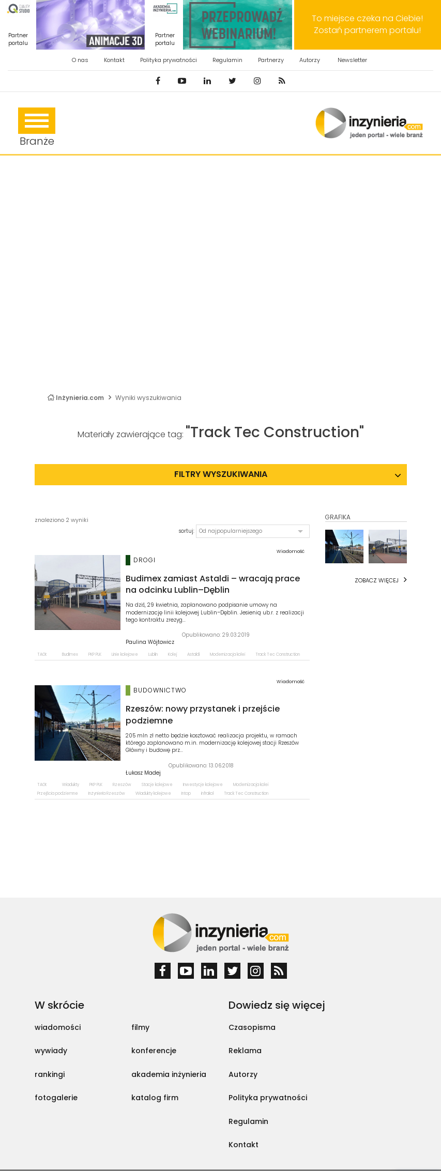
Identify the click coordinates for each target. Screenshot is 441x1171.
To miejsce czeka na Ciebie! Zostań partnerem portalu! (367, 24)
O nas (80, 60)
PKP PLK (94, 654)
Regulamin (227, 60)
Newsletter (352, 60)
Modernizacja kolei (227, 654)
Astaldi (193, 654)
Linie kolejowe (125, 654)
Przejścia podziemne (57, 793)
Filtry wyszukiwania (220, 474)
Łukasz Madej (143, 773)
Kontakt (114, 60)
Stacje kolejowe (157, 785)
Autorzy (309, 60)
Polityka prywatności (168, 60)
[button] (253, 531)
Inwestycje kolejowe (203, 785)
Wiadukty (70, 785)
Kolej (172, 654)
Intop (186, 793)
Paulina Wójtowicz (150, 642)
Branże (36, 127)
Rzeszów (122, 785)
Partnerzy (271, 60)
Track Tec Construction (277, 654)
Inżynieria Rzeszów (106, 793)
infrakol (207, 793)
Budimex (70, 654)
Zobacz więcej (377, 580)
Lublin (153, 654)
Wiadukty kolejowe (153, 793)
